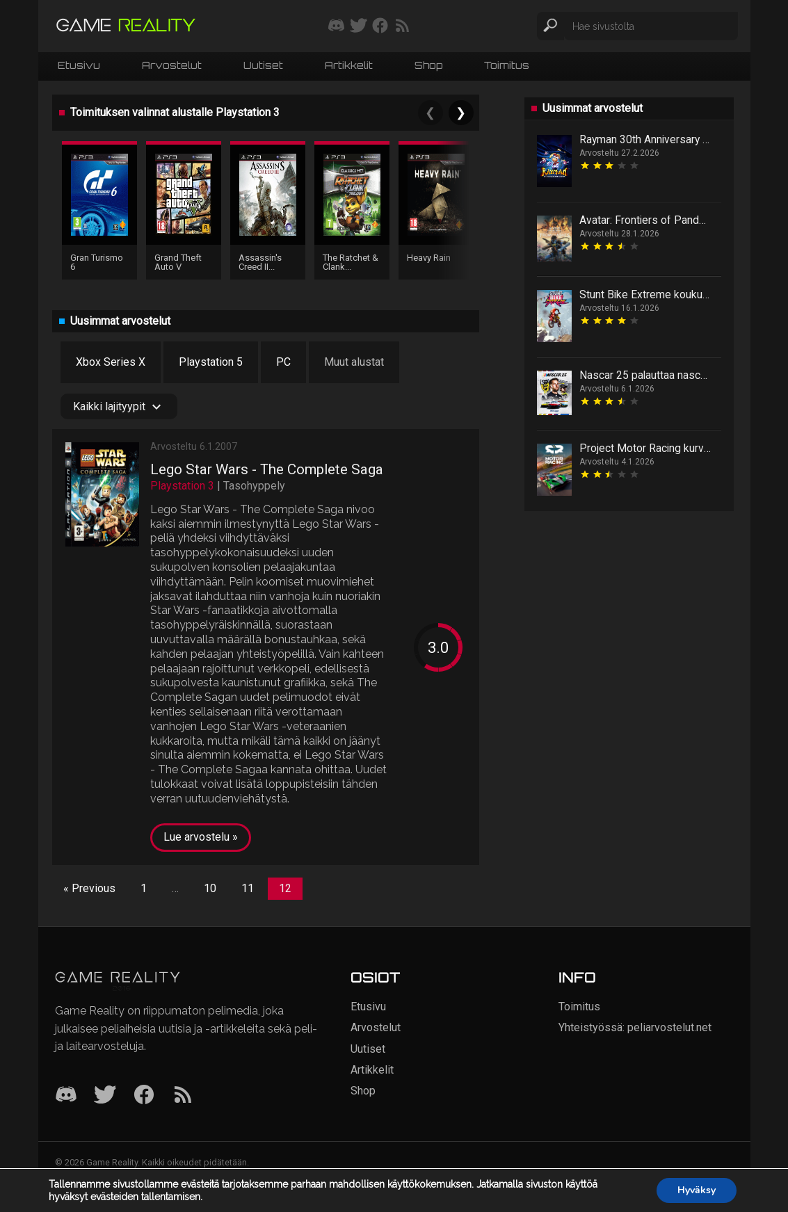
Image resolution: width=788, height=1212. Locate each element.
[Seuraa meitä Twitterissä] (358, 26)
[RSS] (183, 1095)
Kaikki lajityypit (119, 406)
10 (210, 888)
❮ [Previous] (430, 113)
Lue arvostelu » (200, 836)
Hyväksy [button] (696, 1190)
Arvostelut (172, 65)
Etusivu (79, 65)
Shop (428, 65)
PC (283, 362)
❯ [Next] (461, 113)
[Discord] (66, 1095)
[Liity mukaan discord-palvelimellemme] (336, 26)
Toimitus (506, 65)
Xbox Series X (110, 362)
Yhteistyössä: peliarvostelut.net (634, 1027)
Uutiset (263, 65)
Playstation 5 (211, 362)
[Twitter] (105, 1095)
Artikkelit (349, 65)
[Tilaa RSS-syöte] (402, 26)
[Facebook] (144, 1095)
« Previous (89, 888)
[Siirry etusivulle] (126, 26)
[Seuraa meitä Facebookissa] (380, 26)
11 (247, 888)
